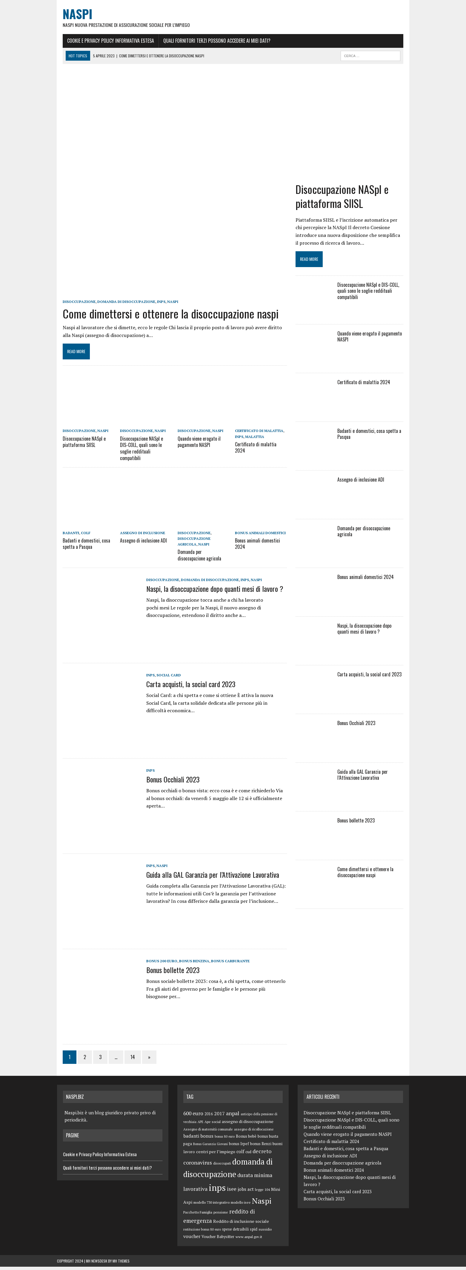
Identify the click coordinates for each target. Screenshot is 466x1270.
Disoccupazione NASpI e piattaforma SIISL (78, 451)
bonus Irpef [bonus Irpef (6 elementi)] (239, 1147)
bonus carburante (224, 964)
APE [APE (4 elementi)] (200, 1125)
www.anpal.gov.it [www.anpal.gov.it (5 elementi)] (249, 1240)
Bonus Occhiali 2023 (167, 782)
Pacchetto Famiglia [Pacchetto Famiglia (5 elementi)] (197, 1216)
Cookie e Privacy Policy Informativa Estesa (104, 41)
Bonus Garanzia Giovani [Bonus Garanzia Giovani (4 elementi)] (210, 1147)
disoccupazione (73, 309)
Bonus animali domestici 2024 (257, 547)
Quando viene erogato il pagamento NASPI (197, 451)
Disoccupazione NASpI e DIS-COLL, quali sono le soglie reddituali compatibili (142, 454)
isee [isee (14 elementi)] (231, 1192)
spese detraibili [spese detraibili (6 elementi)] (235, 1232)
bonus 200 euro (156, 964)
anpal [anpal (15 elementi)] (232, 1116)
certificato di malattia (259, 440)
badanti (65, 536)
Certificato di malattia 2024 (261, 453)
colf (80, 536)
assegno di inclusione (139, 536)
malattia (254, 446)
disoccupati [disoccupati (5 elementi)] (222, 1166)
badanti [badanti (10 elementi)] (191, 1139)
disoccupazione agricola (202, 542)
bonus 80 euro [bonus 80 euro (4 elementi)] (225, 1140)
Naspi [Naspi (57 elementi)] (261, 1204)
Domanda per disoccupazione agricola (202, 558)
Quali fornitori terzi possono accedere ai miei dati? (211, 41)
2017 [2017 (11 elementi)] (219, 1116)
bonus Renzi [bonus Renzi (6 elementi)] (260, 1147)
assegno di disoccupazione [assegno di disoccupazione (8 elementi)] (247, 1124)
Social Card (163, 678)
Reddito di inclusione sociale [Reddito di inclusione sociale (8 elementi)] (241, 1224)
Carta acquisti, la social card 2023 (185, 687)
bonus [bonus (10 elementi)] (206, 1139)
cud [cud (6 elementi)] (248, 1155)
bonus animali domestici (260, 536)
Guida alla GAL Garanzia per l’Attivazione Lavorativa (207, 877)
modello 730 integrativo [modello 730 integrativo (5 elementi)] (211, 1205)
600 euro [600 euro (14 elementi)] (193, 1116)
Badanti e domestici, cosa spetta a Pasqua (80, 547)
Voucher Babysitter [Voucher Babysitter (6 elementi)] (218, 1240)
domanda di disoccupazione (121, 309)
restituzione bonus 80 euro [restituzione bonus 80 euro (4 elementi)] (202, 1233)
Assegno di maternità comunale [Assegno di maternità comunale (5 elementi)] (208, 1132)
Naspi (167, 309)
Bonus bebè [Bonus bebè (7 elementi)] (246, 1139)
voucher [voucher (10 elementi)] (191, 1240)
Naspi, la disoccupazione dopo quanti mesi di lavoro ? (209, 591)
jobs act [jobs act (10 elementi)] (246, 1192)
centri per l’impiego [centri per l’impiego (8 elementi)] (215, 1155)
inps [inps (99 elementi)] (217, 1191)
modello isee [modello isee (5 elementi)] (241, 1205)
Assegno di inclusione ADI (139, 544)
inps (155, 309)
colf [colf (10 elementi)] (240, 1155)
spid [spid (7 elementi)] (253, 1232)
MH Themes (121, 1264)
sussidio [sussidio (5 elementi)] (265, 1232)
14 (127, 1060)
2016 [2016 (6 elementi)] (208, 1117)
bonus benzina (188, 964)
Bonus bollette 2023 (167, 973)
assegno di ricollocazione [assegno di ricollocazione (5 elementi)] (254, 1132)
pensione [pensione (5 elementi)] (220, 1216)
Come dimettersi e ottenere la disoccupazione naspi (165, 321)
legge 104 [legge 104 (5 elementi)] (262, 1193)
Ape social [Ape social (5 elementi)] (212, 1125)
